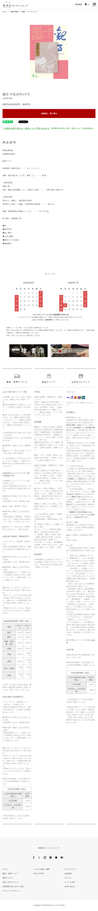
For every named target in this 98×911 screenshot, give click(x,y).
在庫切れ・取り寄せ (49, 114)
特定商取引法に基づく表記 (60, 129)
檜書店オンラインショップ (49, 849)
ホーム (5, 12)
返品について (76, 129)
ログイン (68, 878)
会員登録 (68, 874)
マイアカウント (70, 870)
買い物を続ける (87, 129)
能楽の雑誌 (14, 12)
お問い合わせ (69, 887)
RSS (35, 874)
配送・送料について (11, 874)
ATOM (41, 874)
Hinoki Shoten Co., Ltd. (50, 906)
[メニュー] (94, 4)
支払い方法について (11, 883)
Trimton (62, 906)
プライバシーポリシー (11, 891)
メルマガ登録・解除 (42, 870)
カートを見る (69, 883)
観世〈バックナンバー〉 (30, 12)
